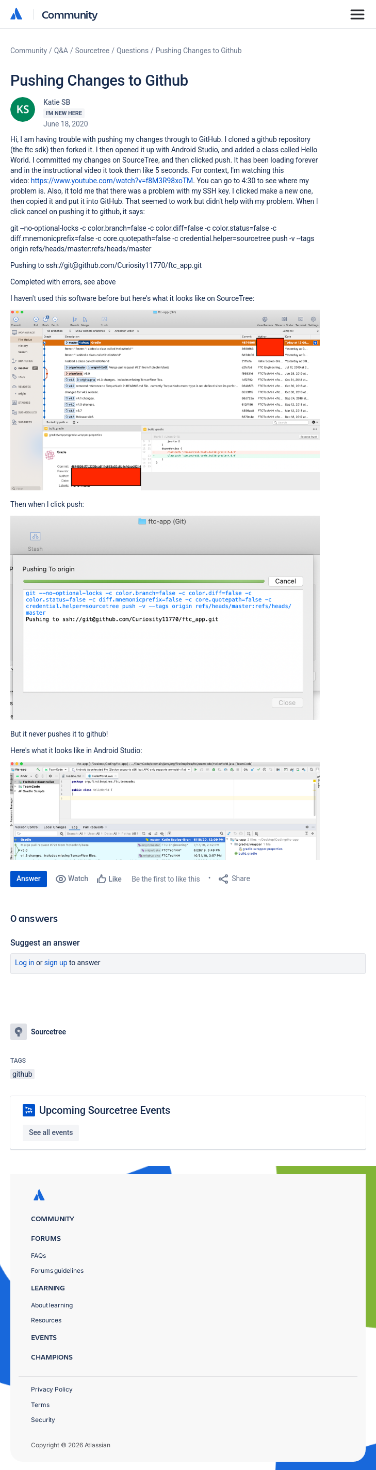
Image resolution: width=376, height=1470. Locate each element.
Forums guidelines (57, 1270)
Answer (29, 878)
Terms (40, 1405)
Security (43, 1420)
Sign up (56, 962)
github (22, 1074)
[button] (165, 400)
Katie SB (56, 102)
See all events (51, 1132)
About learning (52, 1305)
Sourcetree (92, 50)
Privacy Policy (52, 1389)
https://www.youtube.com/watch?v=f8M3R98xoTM (112, 181)
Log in (25, 962)
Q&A (61, 50)
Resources (46, 1320)
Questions (133, 50)
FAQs (38, 1255)
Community (70, 14)
